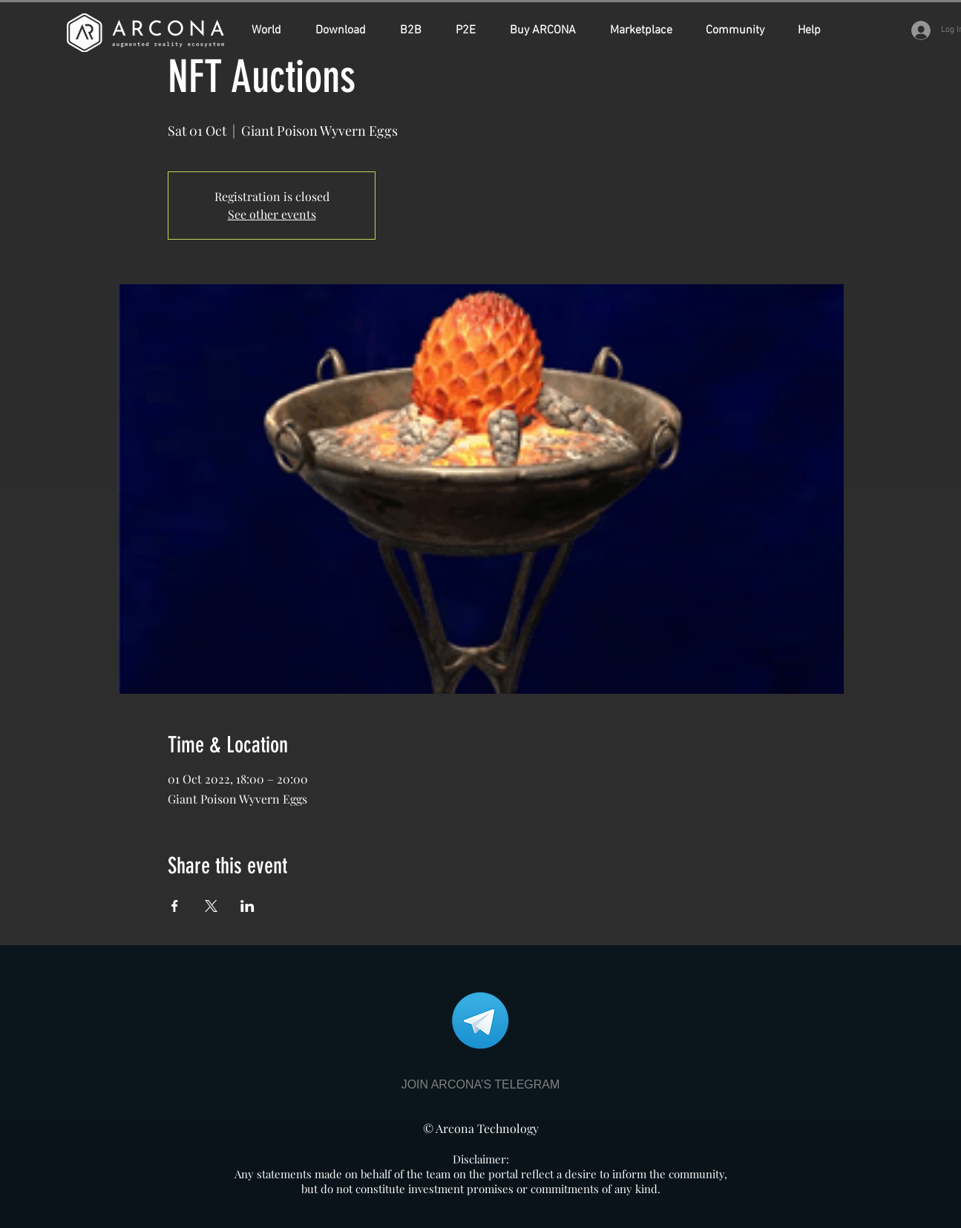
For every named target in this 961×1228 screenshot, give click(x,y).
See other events (272, 214)
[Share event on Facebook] (175, 906)
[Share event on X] (211, 906)
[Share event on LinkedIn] (247, 906)
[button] (549, 30)
